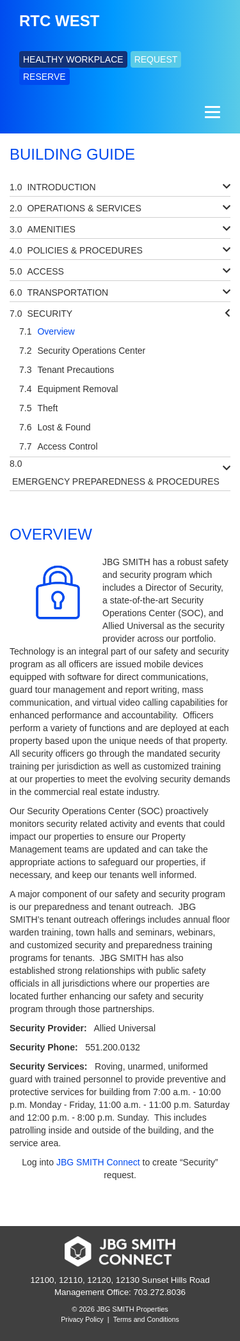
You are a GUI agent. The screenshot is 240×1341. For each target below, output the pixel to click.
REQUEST (156, 59)
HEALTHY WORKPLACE (73, 59)
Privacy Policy (82, 1319)
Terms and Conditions (146, 1319)
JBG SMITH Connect (98, 1162)
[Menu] (211, 112)
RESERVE (44, 77)
